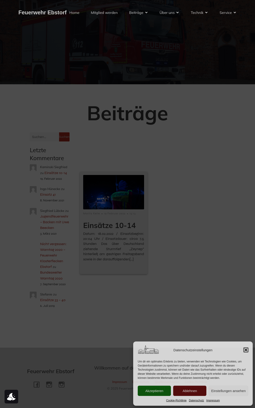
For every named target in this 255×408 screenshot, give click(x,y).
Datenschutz (196, 400)
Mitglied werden (104, 12)
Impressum (213, 400)
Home (74, 12)
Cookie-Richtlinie (176, 400)
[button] (246, 350)
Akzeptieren (154, 391)
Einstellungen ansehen (228, 391)
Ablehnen (189, 391)
